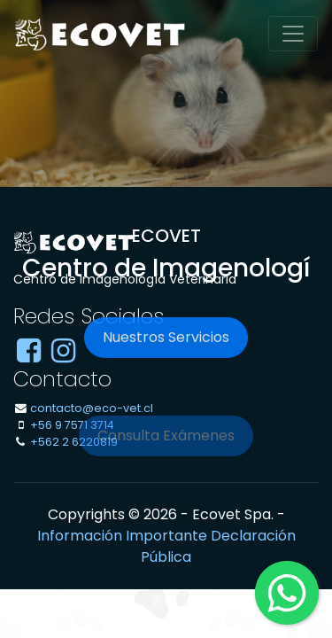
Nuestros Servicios (166, 340)
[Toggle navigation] (293, 33)
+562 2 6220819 (74, 441)
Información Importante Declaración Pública (166, 546)
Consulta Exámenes (166, 444)
